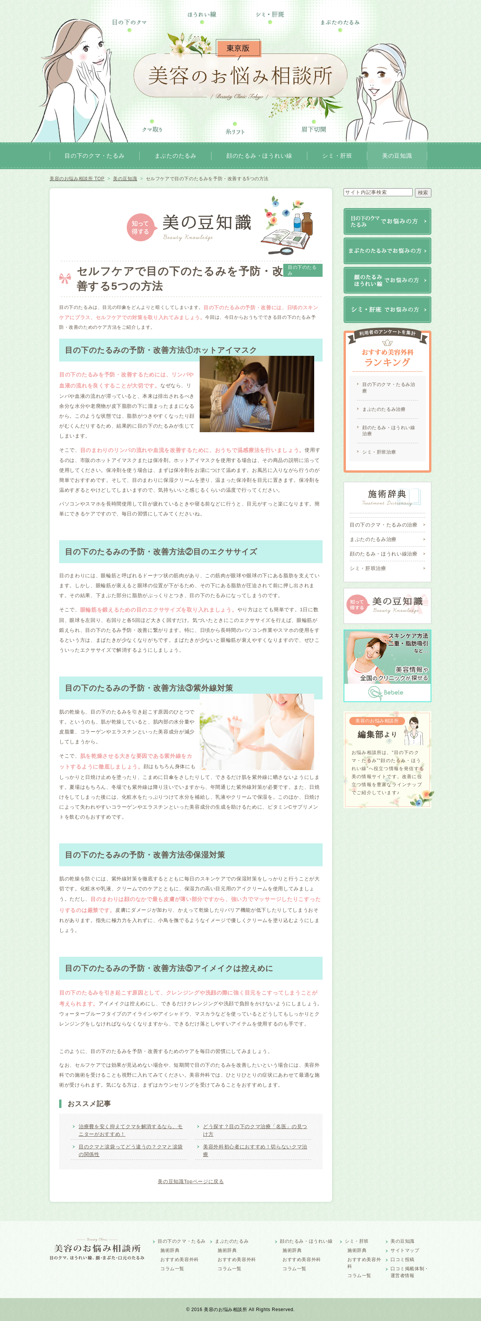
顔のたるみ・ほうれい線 (259, 155)
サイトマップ (405, 1250)
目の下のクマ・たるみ (95, 155)
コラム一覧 (172, 1268)
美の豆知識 (397, 155)
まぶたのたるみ (176, 155)
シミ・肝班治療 (379, 452)
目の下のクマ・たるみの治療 (383, 525)
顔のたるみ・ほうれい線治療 (388, 431)
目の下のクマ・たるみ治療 (388, 388)
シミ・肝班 (337, 155)
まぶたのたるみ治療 (383, 409)
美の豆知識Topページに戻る (191, 1181)
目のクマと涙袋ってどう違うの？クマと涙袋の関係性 (131, 1150)
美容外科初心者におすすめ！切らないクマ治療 (255, 1150)
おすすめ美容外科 (179, 1259)
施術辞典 (169, 1250)
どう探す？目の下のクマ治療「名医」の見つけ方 (255, 1130)
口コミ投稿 (403, 1259)
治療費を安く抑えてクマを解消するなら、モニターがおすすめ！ (131, 1130)
